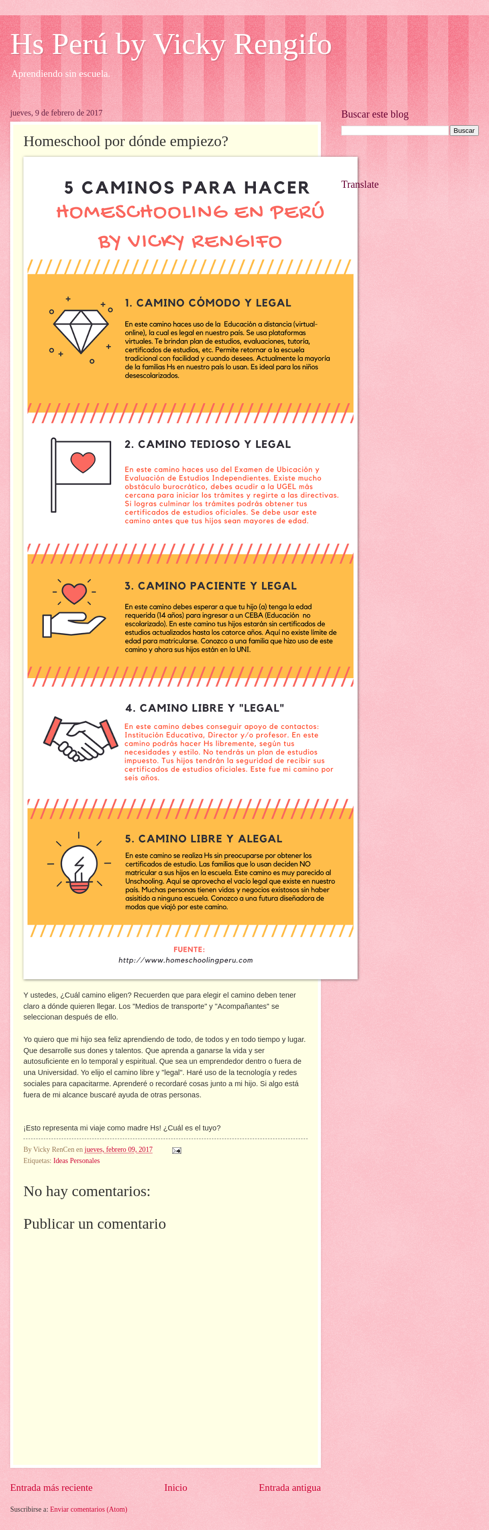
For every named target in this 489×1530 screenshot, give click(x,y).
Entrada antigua (290, 1487)
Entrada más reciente (51, 1487)
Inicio (176, 1487)
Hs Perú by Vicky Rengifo (171, 44)
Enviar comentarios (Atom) (88, 1509)
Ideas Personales (76, 1161)
